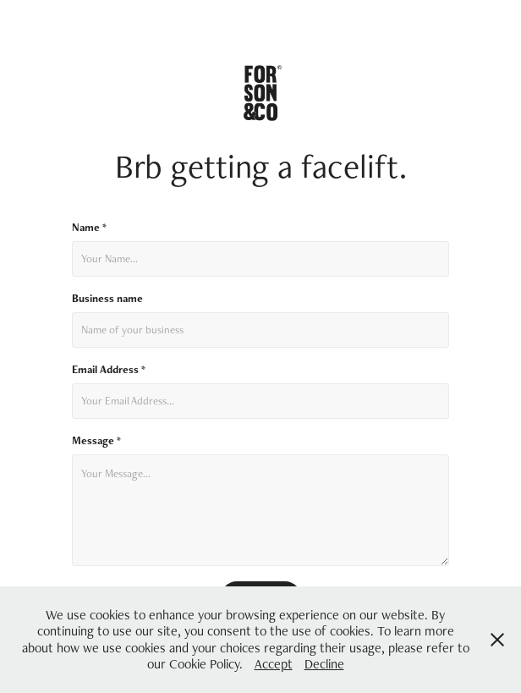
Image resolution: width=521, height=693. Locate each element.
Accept (274, 664)
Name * (89, 227)
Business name (107, 298)
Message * (96, 441)
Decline (324, 664)
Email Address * (108, 370)
